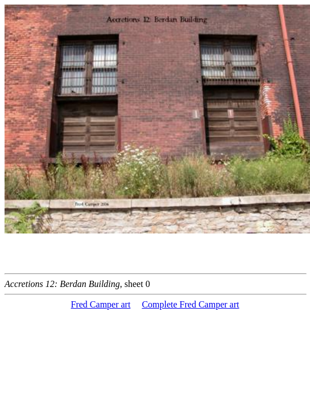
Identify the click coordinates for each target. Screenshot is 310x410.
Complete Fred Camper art (190, 304)
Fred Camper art (101, 304)
